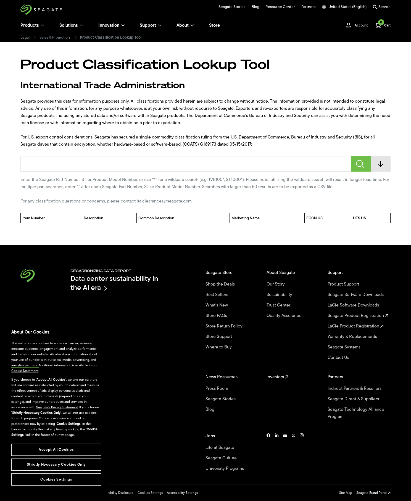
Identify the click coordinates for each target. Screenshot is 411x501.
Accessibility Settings (182, 493)
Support (148, 25)
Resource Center (280, 6)
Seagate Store (219, 272)
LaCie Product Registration (356, 326)
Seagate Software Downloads (356, 294)
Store (214, 25)
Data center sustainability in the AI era (114, 283)
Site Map (345, 492)
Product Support (344, 284)
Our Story (276, 284)
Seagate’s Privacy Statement (57, 407)
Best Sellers (217, 294)
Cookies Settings (150, 493)
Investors (277, 376)
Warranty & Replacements (353, 336)
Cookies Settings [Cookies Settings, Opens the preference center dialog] (56, 479)
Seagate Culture (221, 458)
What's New (217, 305)
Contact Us (339, 357)
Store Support (219, 336)
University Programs (225, 468)
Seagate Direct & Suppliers (354, 399)
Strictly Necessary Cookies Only (56, 464)
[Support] (159, 25)
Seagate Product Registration (358, 315)
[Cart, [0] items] (381, 25)
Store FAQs (216, 315)
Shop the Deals (221, 284)
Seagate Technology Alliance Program (356, 413)
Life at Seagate (220, 447)
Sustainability (280, 294)
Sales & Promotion (54, 37)
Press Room (217, 388)
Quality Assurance (285, 315)
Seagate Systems (345, 347)
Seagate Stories (231, 6)
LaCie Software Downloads (354, 305)
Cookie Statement (24, 371)
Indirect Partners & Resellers (355, 388)
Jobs (210, 435)
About (185, 25)
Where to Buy (219, 347)
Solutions (71, 25)
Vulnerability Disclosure (116, 492)
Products (29, 25)
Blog (255, 6)
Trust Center (279, 305)
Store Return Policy (224, 326)
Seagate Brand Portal (373, 492)
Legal (25, 37)
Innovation (111, 25)
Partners (308, 6)
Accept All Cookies (56, 449)
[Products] (42, 25)
